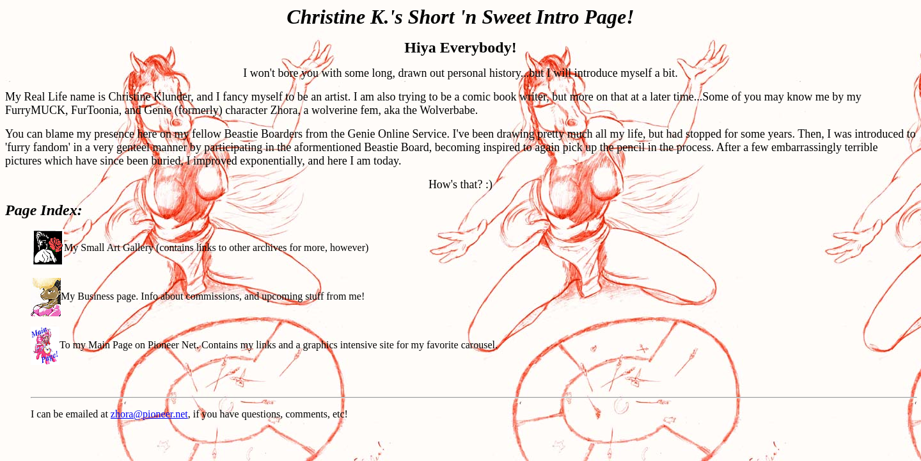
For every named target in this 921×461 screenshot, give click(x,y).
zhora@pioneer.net (149, 413)
